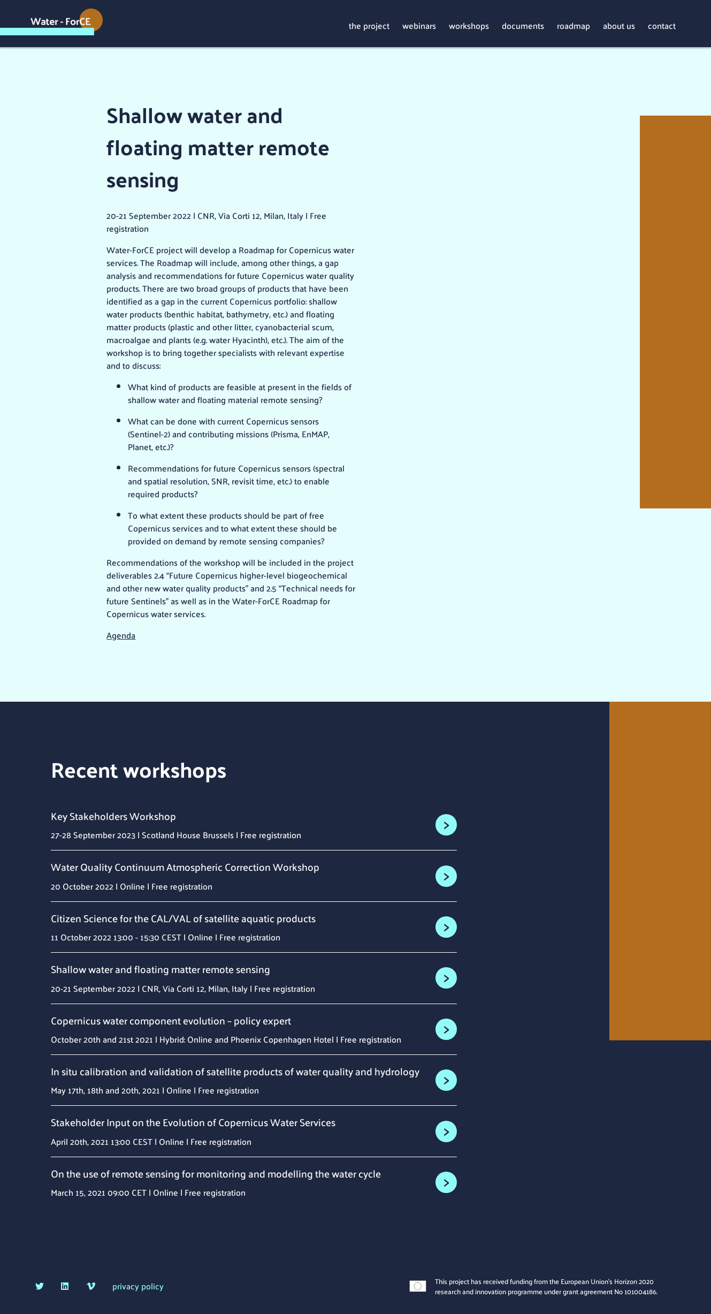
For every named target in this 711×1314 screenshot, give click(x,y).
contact (662, 25)
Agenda (120, 635)
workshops (469, 25)
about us (619, 25)
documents (523, 25)
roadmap (573, 25)
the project (369, 25)
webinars (419, 25)
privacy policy (138, 1286)
